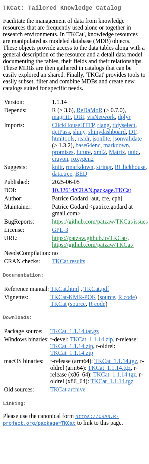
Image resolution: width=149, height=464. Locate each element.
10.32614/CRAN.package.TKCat (91, 191)
